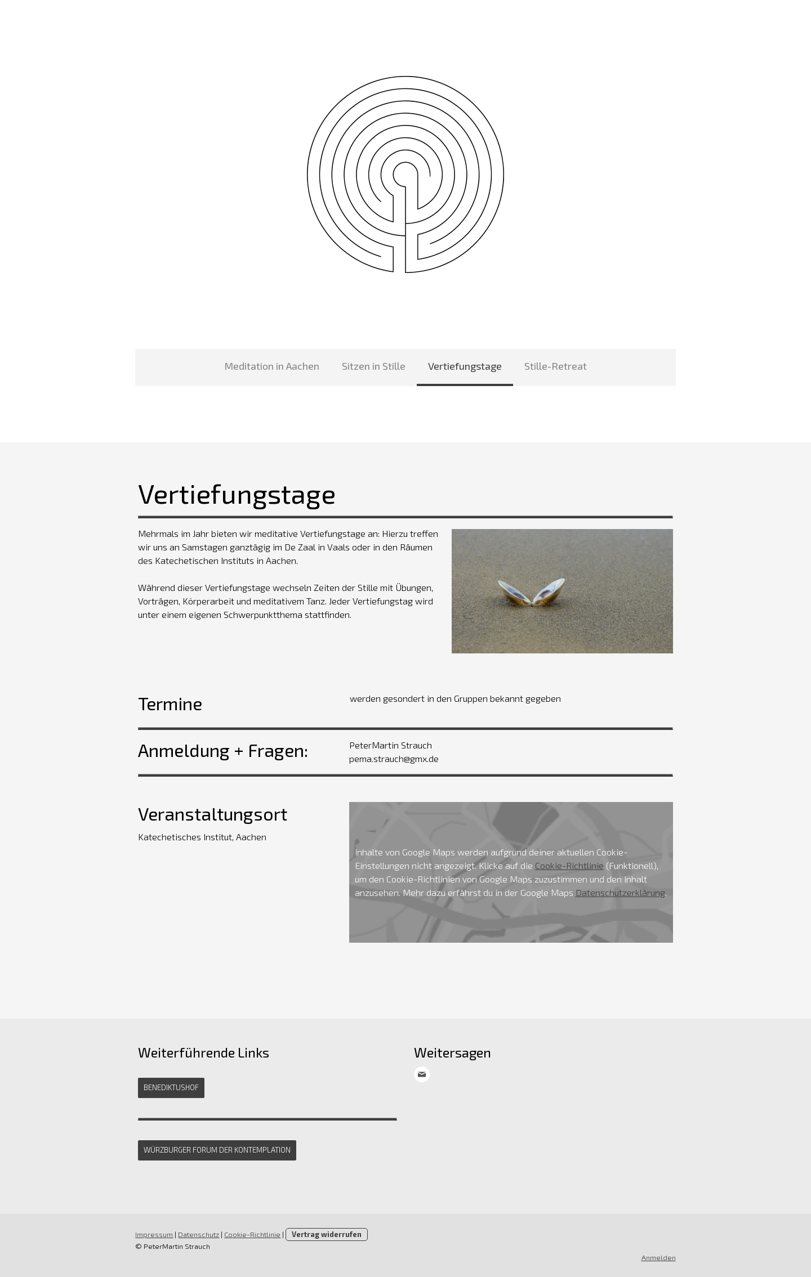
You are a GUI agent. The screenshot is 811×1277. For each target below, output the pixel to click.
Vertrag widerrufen (327, 1234)
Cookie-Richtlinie (568, 865)
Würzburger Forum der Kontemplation (217, 1149)
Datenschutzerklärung (620, 892)
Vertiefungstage (465, 366)
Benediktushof (171, 1087)
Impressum (154, 1234)
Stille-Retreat (555, 366)
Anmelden (658, 1257)
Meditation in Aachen (271, 366)
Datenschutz (198, 1234)
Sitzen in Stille (374, 366)
